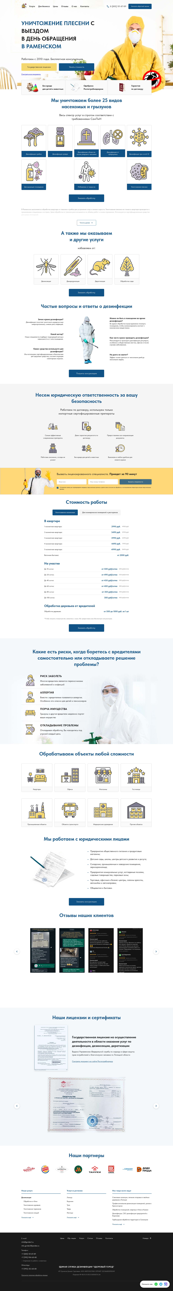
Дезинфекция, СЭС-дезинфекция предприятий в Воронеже (129, 1215)
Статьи (90, 1238)
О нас (74, 6)
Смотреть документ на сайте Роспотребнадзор (92, 1061)
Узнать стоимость (76, 67)
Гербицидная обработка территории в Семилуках (130, 1220)
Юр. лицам (72, 1238)
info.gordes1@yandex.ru (30, 1246)
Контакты (84, 6)
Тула (68, 1205)
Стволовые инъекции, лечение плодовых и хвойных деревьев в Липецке (130, 1198)
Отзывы (64, 6)
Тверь (69, 1209)
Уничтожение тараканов (32, 1209)
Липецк (69, 1198)
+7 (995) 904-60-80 (29, 1257)
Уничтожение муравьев (32, 1205)
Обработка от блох (30, 1201)
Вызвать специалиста (135, 482)
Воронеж (70, 1201)
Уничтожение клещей (31, 1213)
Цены (55, 6)
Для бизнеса (44, 6)
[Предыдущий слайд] (17, 951)
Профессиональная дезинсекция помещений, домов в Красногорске (131, 1204)
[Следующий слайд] (156, 951)
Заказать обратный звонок (140, 6)
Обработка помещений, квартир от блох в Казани (130, 1210)
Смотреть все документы (31, 74)
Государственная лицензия (39, 67)
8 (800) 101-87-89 (116, 6)
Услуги (32, 6)
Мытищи (70, 1213)
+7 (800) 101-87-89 (28, 1254)
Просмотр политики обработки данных (34, 1275)
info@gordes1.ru (27, 1242)
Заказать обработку (86, 198)
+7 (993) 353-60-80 (29, 1269)
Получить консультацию (86, 373)
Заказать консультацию (86, 901)
